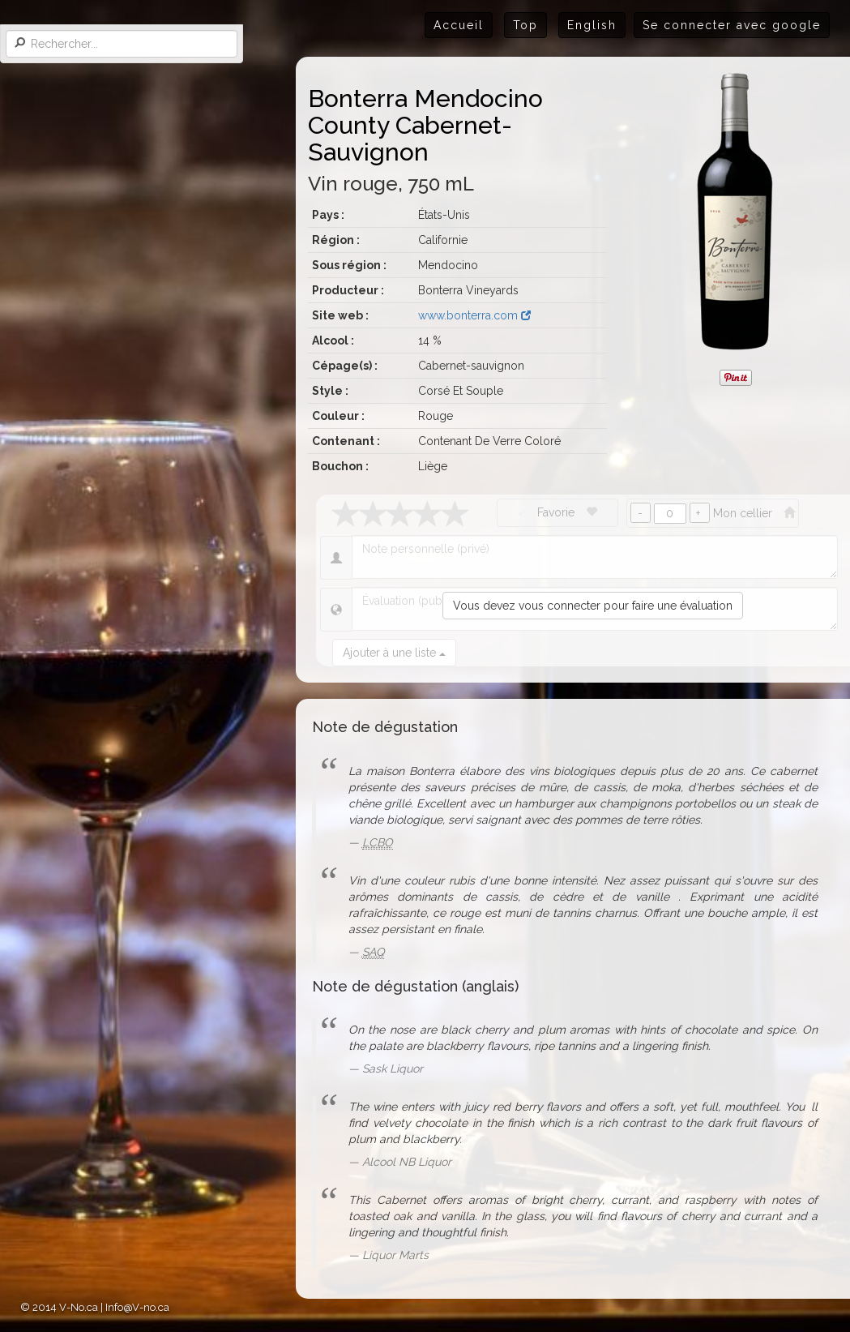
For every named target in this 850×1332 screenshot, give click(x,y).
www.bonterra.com (474, 315)
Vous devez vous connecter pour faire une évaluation (593, 605)
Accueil (459, 25)
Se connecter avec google (732, 25)
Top (525, 25)
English (592, 25)
